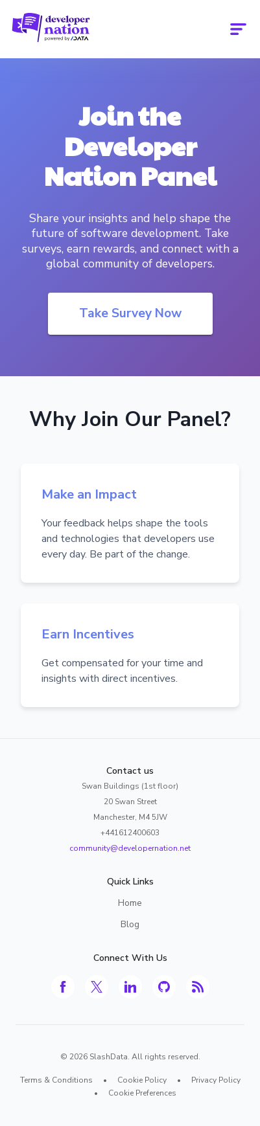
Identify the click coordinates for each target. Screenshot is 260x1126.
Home (130, 903)
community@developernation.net (130, 848)
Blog (130, 924)
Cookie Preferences (142, 1093)
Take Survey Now (130, 313)
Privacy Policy (216, 1080)
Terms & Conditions (56, 1080)
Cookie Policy (142, 1080)
